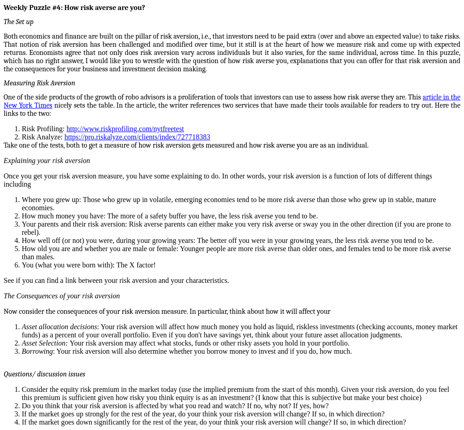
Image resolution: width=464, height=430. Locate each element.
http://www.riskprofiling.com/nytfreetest (125, 129)
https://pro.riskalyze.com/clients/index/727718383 (137, 137)
